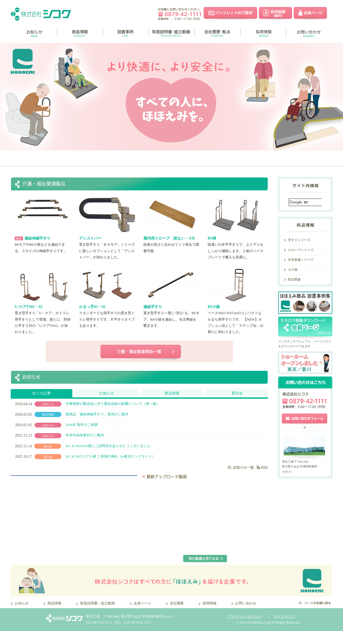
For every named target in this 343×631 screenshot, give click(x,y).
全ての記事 (41, 393)
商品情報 (172, 393)
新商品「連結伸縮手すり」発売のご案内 (97, 414)
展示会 (237, 393)
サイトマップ (284, 616)
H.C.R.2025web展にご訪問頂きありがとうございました (108, 446)
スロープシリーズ (301, 250)
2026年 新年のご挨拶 (82, 425)
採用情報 (210, 603)
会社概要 (177, 603)
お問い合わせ (245, 603)
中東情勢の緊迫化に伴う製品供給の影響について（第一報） (113, 404)
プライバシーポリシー (244, 616)
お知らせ (106, 393)
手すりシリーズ (299, 240)
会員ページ (142, 603)
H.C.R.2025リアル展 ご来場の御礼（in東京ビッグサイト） (110, 456)
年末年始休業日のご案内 (85, 435)
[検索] (298, 202)
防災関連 (294, 279)
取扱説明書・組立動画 (97, 603)
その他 (292, 269)
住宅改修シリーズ (301, 260)
